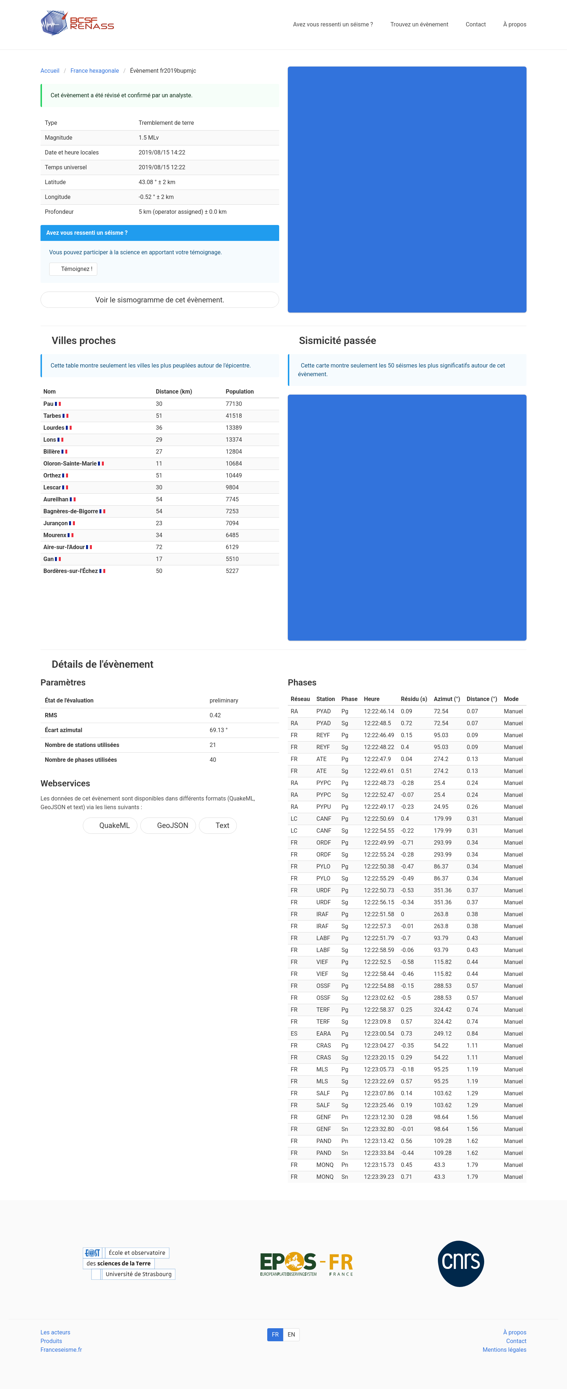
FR (275, 1334)
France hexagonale (95, 70)
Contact (516, 1341)
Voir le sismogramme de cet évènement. (159, 300)
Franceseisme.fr (61, 1349)
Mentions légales (504, 1349)
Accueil (49, 70)
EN (291, 1334)
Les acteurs (55, 1332)
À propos (514, 1332)
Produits (51, 1341)
